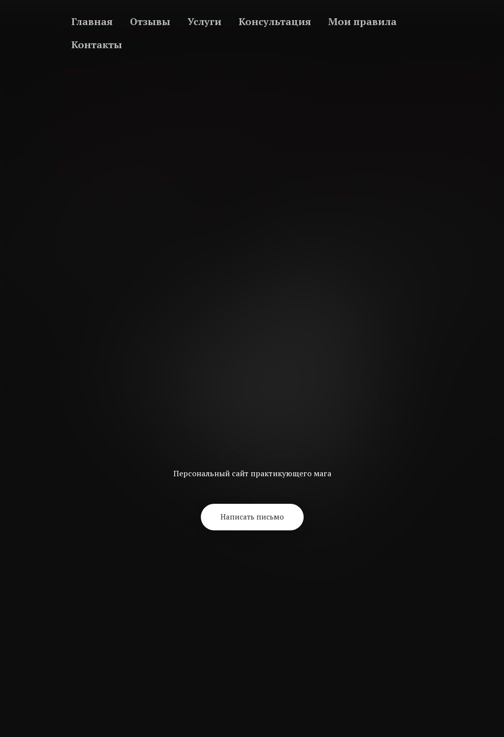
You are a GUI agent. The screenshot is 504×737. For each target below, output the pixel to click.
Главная (92, 21)
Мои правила (362, 21)
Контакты (96, 44)
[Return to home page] (252, 402)
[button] (252, 517)
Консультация (275, 21)
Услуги (204, 21)
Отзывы (150, 21)
